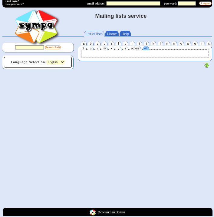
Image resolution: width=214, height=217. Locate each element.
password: (170, 3)
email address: (96, 3)
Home (112, 34)
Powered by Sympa (111, 212)
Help (125, 34)
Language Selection (28, 62)
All (145, 48)
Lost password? (14, 3)
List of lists (94, 34)
